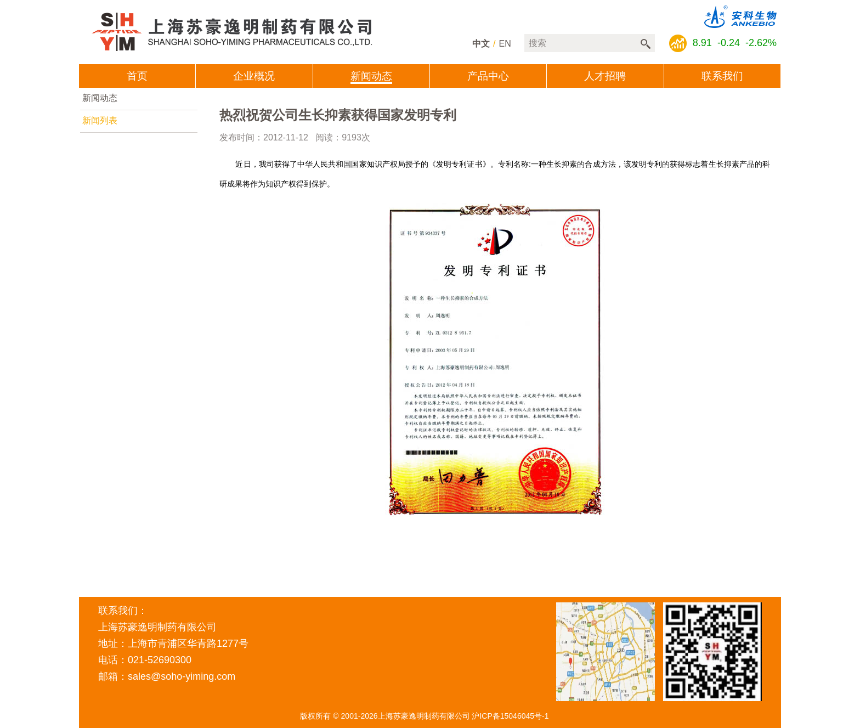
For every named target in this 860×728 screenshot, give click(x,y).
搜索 (645, 44)
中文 (481, 43)
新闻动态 (99, 98)
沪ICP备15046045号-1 (510, 716)
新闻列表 (99, 120)
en (505, 43)
